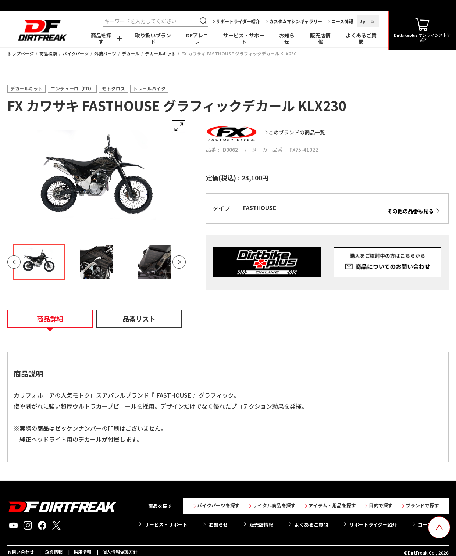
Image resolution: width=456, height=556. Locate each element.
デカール (130, 53)
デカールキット (160, 53)
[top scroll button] (439, 527)
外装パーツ (105, 53)
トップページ (20, 53)
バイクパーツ (76, 53)
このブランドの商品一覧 (296, 132)
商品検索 (48, 53)
